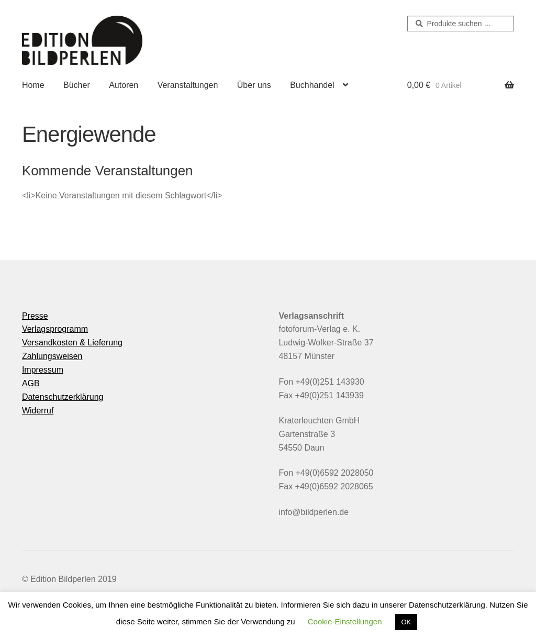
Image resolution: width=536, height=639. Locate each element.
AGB (31, 383)
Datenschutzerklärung (63, 397)
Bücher (76, 85)
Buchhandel (312, 85)
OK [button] (406, 622)
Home (33, 85)
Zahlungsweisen (52, 356)
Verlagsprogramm (55, 328)
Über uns (254, 85)
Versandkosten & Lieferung (72, 342)
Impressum (42, 369)
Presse (35, 315)
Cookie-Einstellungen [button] (345, 621)
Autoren (123, 85)
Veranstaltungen (188, 85)
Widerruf (37, 410)
